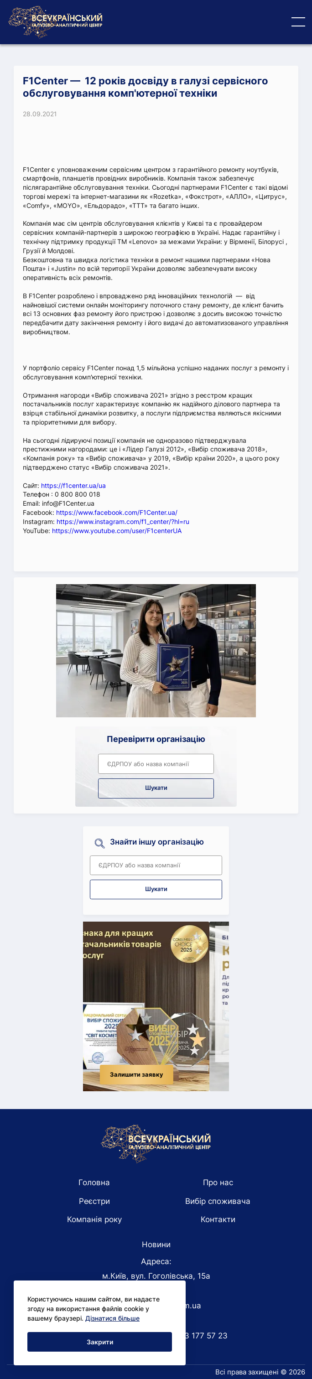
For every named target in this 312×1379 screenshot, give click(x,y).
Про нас (218, 1182)
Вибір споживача (217, 1201)
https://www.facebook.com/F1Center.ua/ (116, 512)
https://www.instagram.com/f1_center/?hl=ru (123, 521)
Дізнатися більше (112, 1318)
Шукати (156, 787)
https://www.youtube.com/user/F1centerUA (117, 530)
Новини (156, 1244)
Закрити (100, 1342)
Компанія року (94, 1219)
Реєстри (94, 1201)
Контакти (218, 1219)
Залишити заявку (156, 1074)
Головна (94, 1182)
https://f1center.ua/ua (73, 485)
